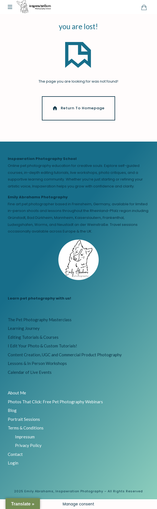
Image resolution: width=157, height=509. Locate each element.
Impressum (25, 436)
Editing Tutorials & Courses (33, 337)
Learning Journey (24, 328)
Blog (12, 410)
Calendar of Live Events (30, 372)
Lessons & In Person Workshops (37, 363)
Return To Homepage (78, 108)
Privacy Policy (28, 445)
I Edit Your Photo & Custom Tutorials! (42, 345)
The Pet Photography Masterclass (40, 319)
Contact (15, 454)
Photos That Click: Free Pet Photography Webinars (55, 401)
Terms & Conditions (26, 427)
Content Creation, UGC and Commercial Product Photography (65, 354)
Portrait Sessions (24, 419)
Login (13, 462)
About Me (17, 392)
